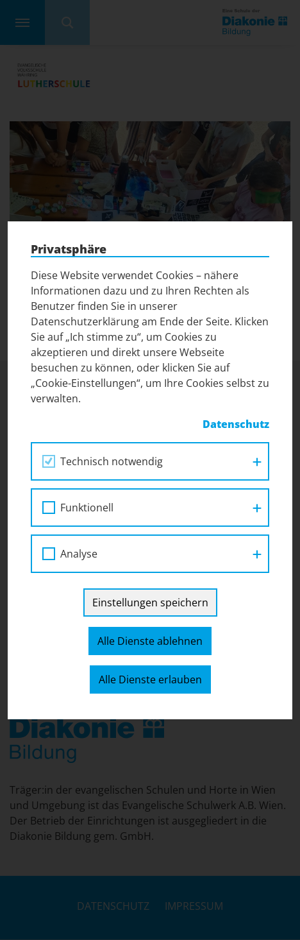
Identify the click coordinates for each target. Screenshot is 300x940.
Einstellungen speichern (150, 602)
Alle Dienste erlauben (150, 679)
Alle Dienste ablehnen (150, 641)
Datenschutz (236, 424)
